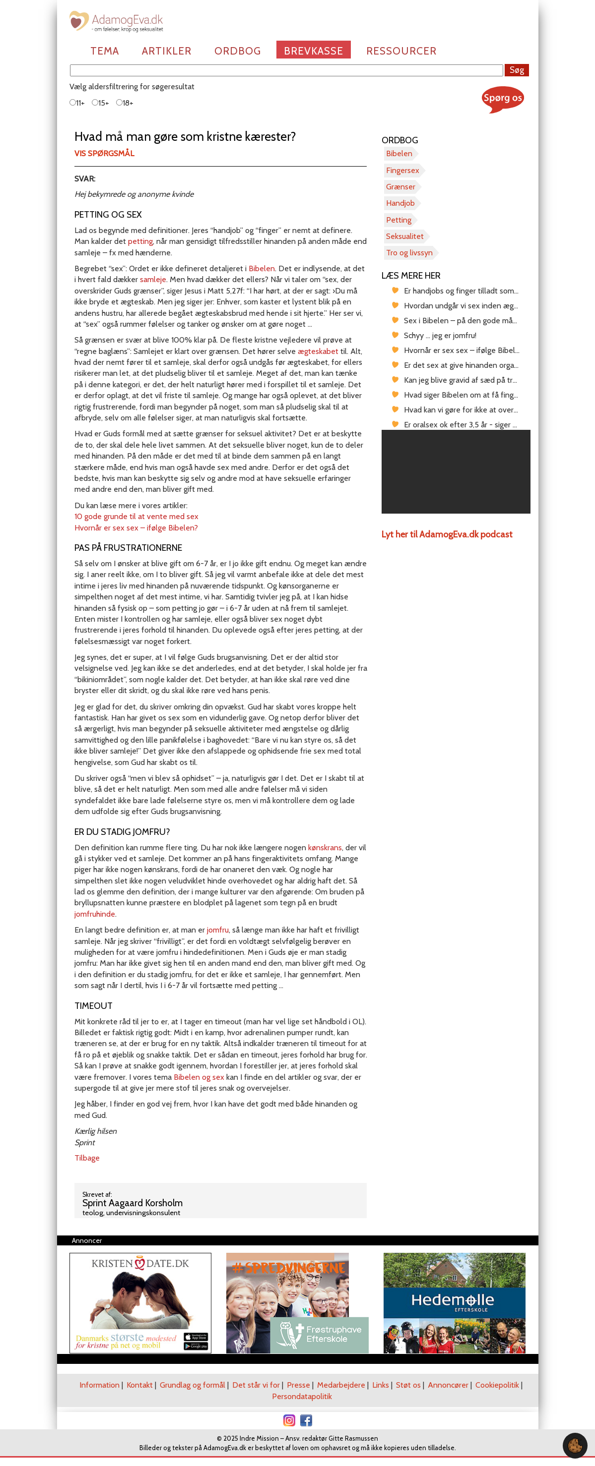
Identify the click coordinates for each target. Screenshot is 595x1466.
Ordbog (237, 51)
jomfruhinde (94, 914)
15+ (100, 103)
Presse (298, 1385)
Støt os (408, 1385)
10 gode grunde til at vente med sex (136, 516)
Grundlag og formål (192, 1385)
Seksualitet (405, 236)
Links (380, 1385)
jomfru (218, 930)
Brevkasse (313, 51)
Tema (104, 51)
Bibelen (262, 268)
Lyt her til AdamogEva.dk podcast (447, 534)
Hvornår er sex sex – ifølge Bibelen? (136, 527)
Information (99, 1385)
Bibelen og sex (199, 1077)
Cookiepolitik (497, 1385)
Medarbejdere (341, 1385)
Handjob (400, 203)
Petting (398, 220)
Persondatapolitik (302, 1396)
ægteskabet (318, 351)
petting (140, 241)
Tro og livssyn (409, 252)
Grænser (400, 186)
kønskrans (325, 847)
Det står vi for (256, 1385)
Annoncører (448, 1385)
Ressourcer (401, 51)
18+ (124, 103)
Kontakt (140, 1385)
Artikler (167, 51)
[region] (456, 472)
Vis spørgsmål (104, 153)
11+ (77, 103)
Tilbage (87, 1158)
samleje (153, 279)
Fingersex (402, 170)
